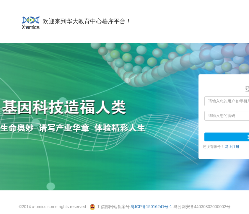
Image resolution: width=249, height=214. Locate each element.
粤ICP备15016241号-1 (151, 206)
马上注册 (232, 147)
